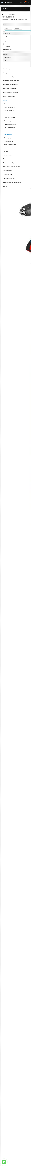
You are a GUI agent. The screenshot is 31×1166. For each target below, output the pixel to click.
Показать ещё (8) (7, 49)
